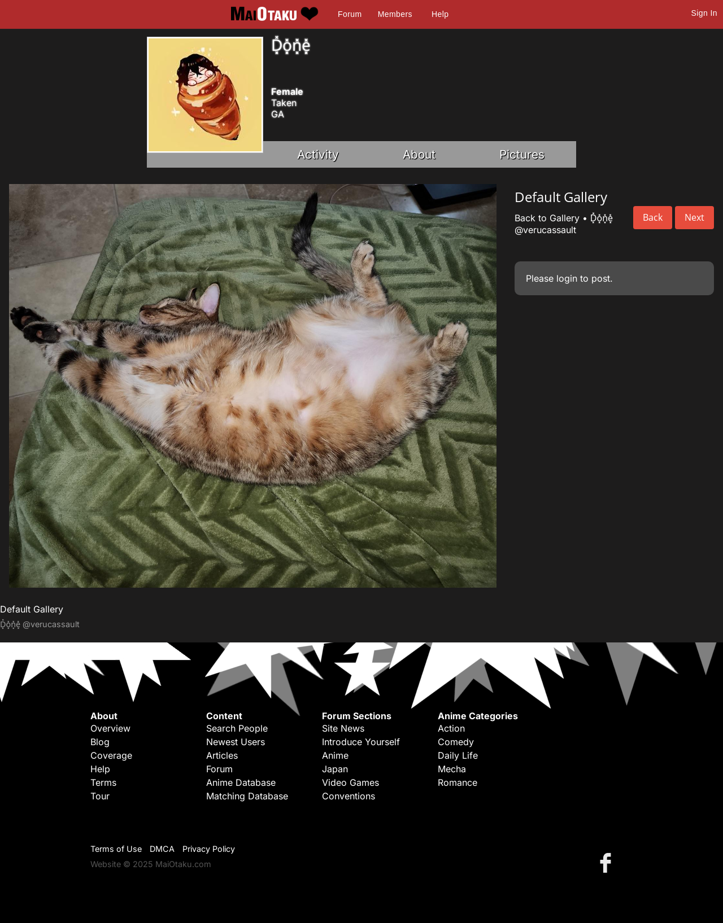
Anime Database (241, 782)
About (419, 154)
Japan (335, 769)
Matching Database (247, 796)
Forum (350, 14)
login (566, 278)
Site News (343, 728)
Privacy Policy (208, 849)
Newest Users (235, 741)
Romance (457, 782)
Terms (103, 782)
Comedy (456, 741)
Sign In (704, 13)
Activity (318, 154)
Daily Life (458, 755)
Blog (100, 741)
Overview (110, 728)
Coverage (111, 755)
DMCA (162, 849)
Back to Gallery (547, 218)
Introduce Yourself (361, 741)
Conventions (348, 796)
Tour (100, 796)
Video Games (350, 782)
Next (694, 217)
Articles (222, 755)
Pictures (522, 154)
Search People (237, 728)
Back (653, 217)
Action (451, 728)
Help (440, 14)
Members (395, 14)
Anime (335, 755)
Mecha (452, 769)
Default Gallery (31, 609)
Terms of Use (116, 849)
